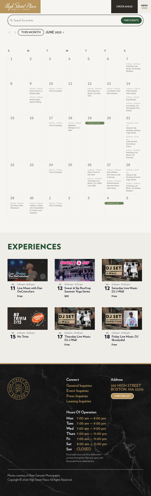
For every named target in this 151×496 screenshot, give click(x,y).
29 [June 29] (12, 198)
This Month (31, 32)
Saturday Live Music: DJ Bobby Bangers (133, 68)
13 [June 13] (109, 84)
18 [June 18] (70, 118)
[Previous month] (9, 32)
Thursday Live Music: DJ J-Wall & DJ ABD (95, 183)
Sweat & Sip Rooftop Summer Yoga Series (133, 130)
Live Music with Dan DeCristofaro (29, 290)
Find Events (131, 20)
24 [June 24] (51, 165)
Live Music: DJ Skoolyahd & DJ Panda (133, 108)
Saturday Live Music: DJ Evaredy (132, 155)
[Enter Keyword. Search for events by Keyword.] (63, 20)
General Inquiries (79, 386)
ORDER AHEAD (124, 6)
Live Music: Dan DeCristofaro (113, 92)
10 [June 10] (51, 84)
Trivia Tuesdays (55, 91)
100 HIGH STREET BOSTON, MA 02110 (127, 387)
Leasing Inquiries (78, 401)
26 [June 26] (90, 165)
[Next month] (15, 32)
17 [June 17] (51, 118)
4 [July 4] (108, 198)
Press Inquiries (77, 396)
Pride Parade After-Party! (131, 92)
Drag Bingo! (131, 100)
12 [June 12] (90, 84)
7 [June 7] (127, 59)
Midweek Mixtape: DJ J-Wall (74, 127)
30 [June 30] (32, 198)
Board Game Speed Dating (35, 101)
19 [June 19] (90, 118)
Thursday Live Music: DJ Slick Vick (94, 93)
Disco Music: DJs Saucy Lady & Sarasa (113, 174)
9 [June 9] (31, 84)
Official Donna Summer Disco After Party (113, 185)
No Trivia (22, 336)
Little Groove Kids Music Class (131, 143)
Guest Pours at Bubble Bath (36, 92)
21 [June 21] (128, 118)
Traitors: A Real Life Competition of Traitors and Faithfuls (37, 209)
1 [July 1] (50, 198)
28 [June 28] (128, 165)
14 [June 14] (128, 84)
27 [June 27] (109, 165)
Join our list (122, 396)
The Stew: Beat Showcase (16, 207)
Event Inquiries (77, 391)
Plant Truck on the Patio (94, 173)
